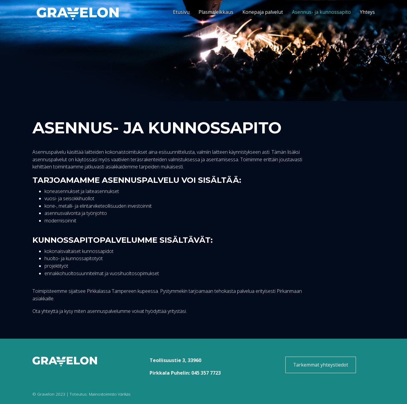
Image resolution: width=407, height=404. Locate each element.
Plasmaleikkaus (216, 12)
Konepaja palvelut (262, 12)
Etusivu (181, 12)
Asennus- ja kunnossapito (321, 12)
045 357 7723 (206, 373)
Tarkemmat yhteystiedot (320, 364)
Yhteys (367, 12)
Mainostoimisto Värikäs (111, 394)
